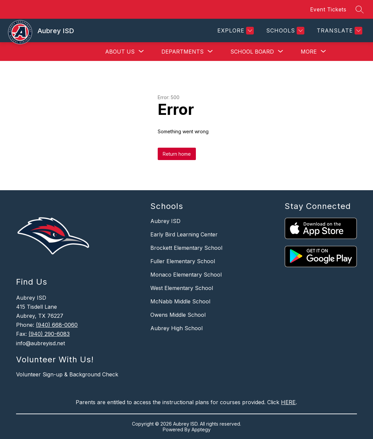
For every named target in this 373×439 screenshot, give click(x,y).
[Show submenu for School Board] (252, 52)
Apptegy (201, 429)
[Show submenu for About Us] (120, 52)
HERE (288, 402)
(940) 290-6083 (49, 334)
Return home (177, 154)
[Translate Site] (338, 30)
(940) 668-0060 (57, 324)
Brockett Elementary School (186, 247)
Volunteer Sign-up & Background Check (67, 374)
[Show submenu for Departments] (182, 52)
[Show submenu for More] (309, 52)
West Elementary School (181, 288)
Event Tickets (328, 9)
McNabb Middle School (180, 301)
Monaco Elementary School (186, 274)
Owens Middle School (178, 314)
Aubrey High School (176, 328)
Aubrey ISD (165, 221)
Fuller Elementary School (182, 261)
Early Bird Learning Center (184, 234)
